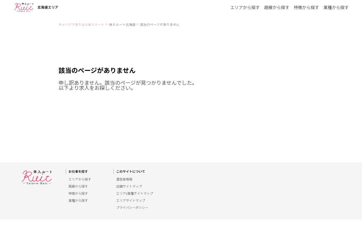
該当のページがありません (160, 24)
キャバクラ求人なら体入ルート (82, 24)
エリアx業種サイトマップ (134, 193)
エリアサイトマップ (130, 200)
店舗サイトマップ (129, 186)
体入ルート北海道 (122, 24)
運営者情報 (124, 179)
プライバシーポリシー (132, 207)
